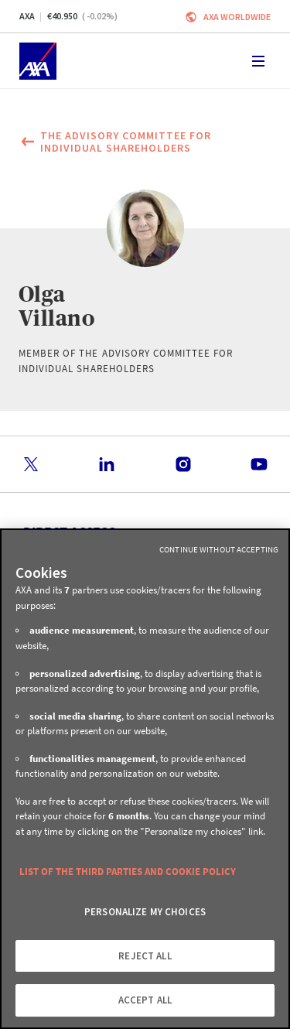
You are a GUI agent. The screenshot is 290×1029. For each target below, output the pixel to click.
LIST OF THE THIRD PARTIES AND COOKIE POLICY (127, 871)
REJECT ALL (144, 955)
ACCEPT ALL (145, 1000)
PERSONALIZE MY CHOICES (145, 911)
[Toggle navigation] (258, 61)
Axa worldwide (237, 16)
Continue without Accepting (218, 549)
